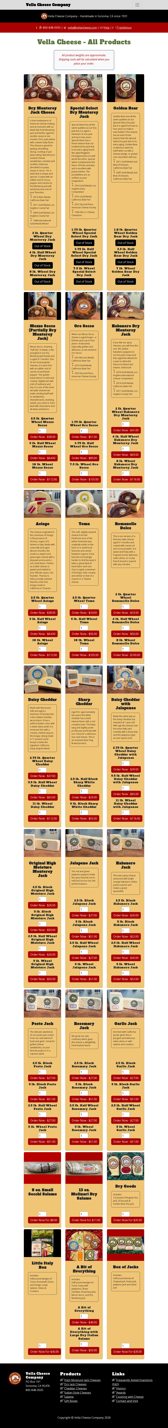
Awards (121, 1393)
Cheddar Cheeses (75, 1388)
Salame (69, 1397)
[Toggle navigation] (137, 4)
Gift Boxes (71, 1401)
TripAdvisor (124, 28)
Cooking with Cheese (130, 1397)
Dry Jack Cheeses (75, 1384)
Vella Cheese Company (48, 4)
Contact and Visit (127, 1401)
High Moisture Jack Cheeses (82, 1380)
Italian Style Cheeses (77, 1393)
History (121, 1388)
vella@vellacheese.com (82, 28)
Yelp (106, 28)
